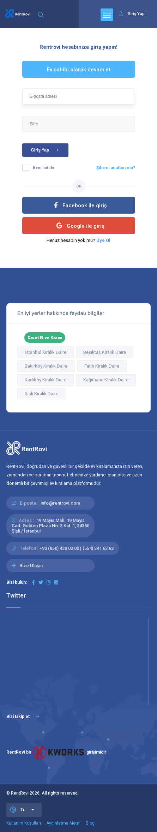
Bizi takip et (23, 716)
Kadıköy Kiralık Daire (45, 379)
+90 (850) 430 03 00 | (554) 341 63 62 (77, 548)
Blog (90, 823)
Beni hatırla (43, 167)
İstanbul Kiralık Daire (45, 352)
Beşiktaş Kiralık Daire (104, 352)
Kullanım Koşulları (23, 823)
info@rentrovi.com (60, 503)
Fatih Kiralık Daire (101, 366)
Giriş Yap (46, 150)
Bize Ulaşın (31, 565)
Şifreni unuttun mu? (115, 167)
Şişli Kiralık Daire (41, 393)
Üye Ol (103, 240)
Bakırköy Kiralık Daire (46, 366)
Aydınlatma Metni (63, 823)
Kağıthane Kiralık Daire (105, 379)
